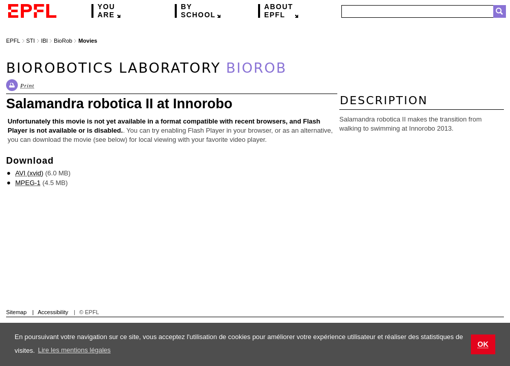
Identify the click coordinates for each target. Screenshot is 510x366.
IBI (44, 41)
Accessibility (53, 312)
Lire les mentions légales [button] (74, 350)
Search (499, 11)
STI (30, 41)
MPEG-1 (28, 183)
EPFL (278, 11)
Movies (87, 41)
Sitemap (16, 312)
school (198, 11)
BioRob (63, 41)
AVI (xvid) (29, 173)
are (106, 11)
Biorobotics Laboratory (146, 68)
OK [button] (483, 344)
